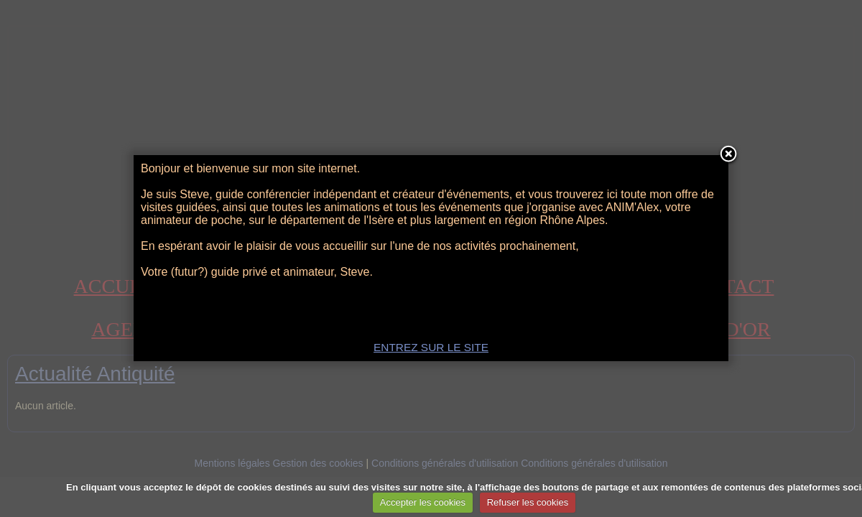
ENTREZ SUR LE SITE (431, 347)
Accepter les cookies (422, 502)
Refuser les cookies (527, 502)
